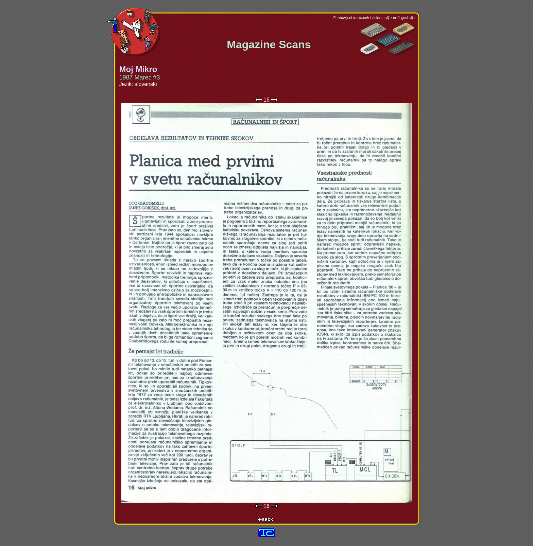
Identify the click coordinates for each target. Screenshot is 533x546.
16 (266, 100)
